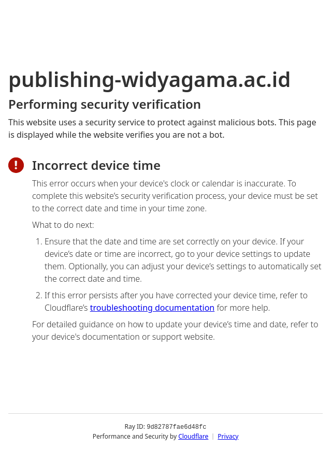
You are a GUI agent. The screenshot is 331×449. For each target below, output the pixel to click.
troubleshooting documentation (152, 307)
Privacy (228, 435)
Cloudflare (193, 435)
